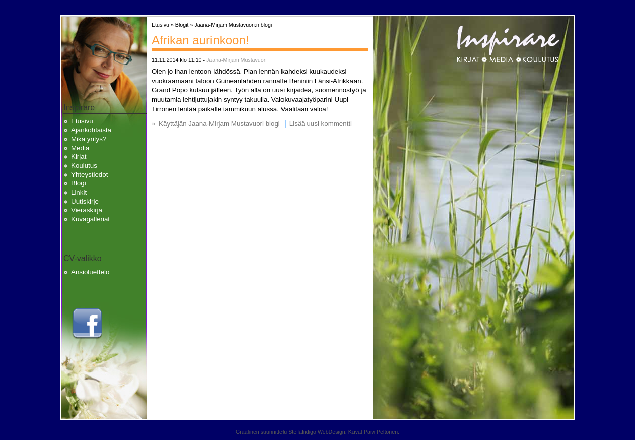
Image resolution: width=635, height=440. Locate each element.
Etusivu (82, 121)
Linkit (79, 192)
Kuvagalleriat (90, 219)
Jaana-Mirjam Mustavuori (236, 60)
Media (80, 148)
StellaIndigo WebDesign (316, 432)
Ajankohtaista (91, 130)
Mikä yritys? (88, 139)
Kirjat (78, 156)
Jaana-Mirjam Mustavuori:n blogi (233, 25)
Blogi (78, 183)
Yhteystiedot (89, 174)
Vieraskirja (86, 210)
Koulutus (84, 165)
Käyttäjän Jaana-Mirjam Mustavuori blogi (219, 124)
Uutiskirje (85, 201)
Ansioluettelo (90, 272)
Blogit (182, 25)
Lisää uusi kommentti (320, 124)
